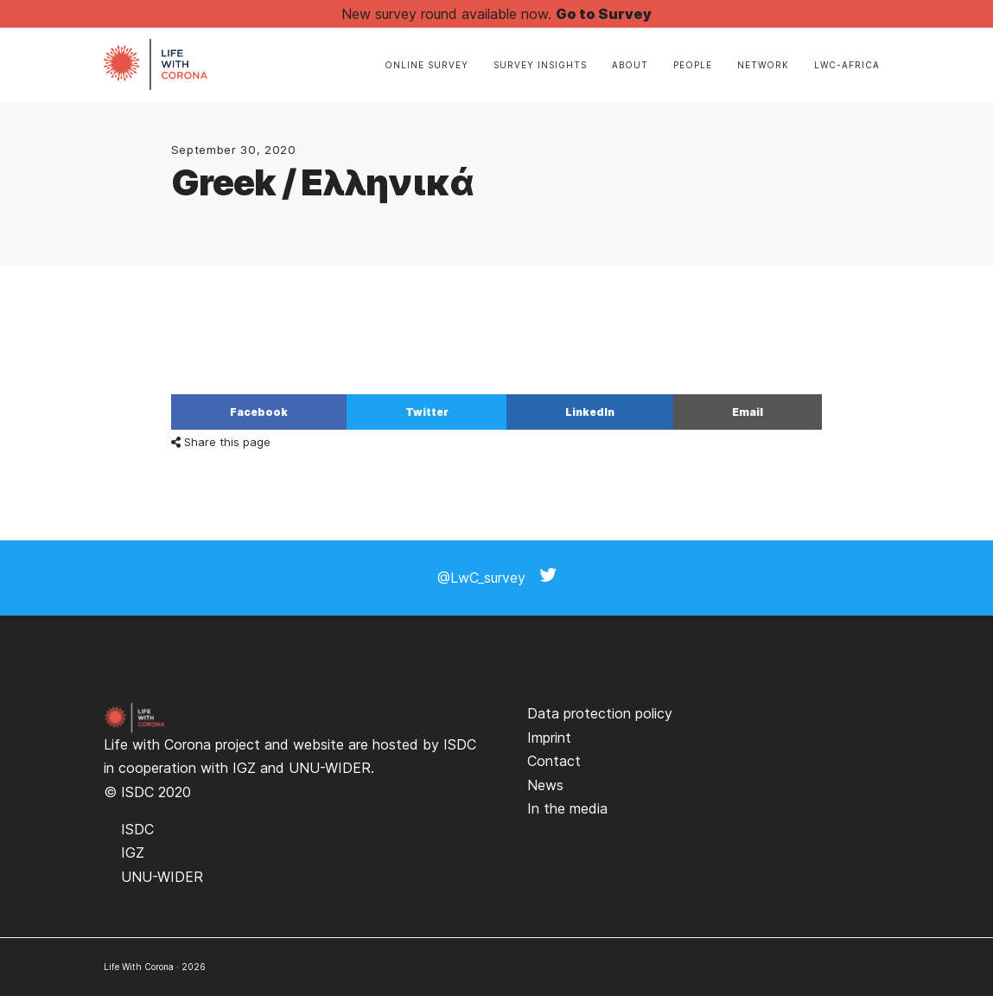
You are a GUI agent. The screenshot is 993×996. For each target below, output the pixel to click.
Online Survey (426, 65)
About (630, 65)
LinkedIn (589, 411)
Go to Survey (604, 13)
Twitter (427, 411)
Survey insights (540, 65)
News (545, 785)
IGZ (244, 767)
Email (747, 411)
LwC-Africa (847, 65)
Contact (554, 760)
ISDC (459, 744)
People (692, 65)
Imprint (549, 737)
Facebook (259, 411)
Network (763, 65)
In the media (567, 808)
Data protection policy (599, 713)
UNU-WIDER (330, 767)
